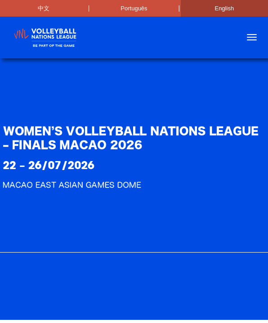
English (224, 8)
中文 (43, 8)
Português (134, 8)
